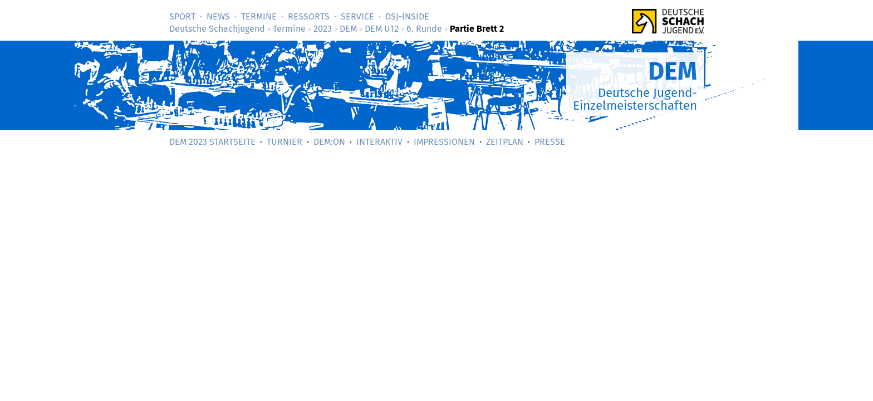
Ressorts (309, 16)
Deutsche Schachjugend (217, 28)
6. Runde (424, 28)
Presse (549, 141)
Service (357, 16)
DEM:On (329, 141)
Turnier (284, 141)
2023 (322, 28)
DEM (348, 28)
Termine (259, 16)
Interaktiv (379, 141)
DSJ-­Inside (407, 16)
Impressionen (444, 141)
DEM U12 (382, 28)
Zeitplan (504, 141)
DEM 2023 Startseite (212, 141)
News (218, 16)
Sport (182, 16)
